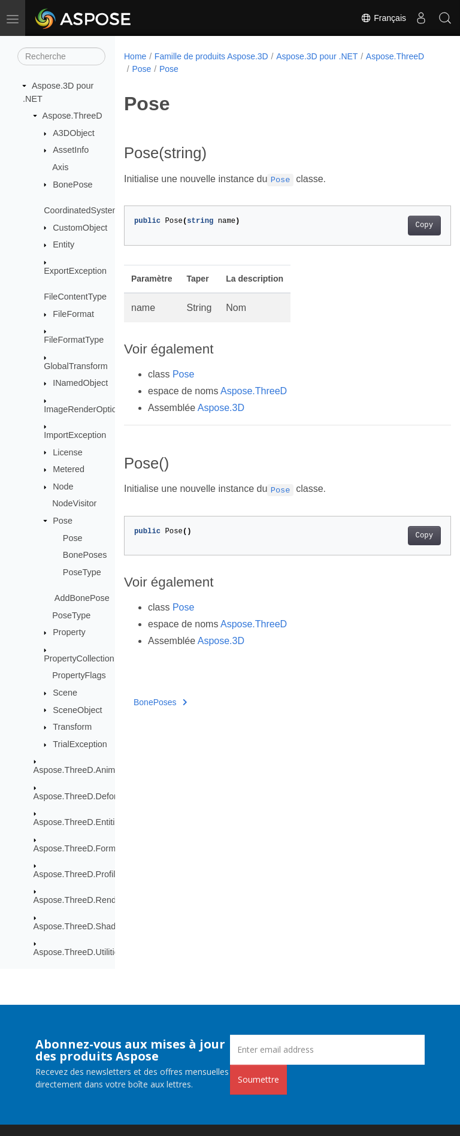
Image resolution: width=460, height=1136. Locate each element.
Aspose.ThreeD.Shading (81, 926)
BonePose (72, 184)
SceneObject (77, 710)
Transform (72, 727)
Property (69, 632)
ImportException (75, 435)
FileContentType (75, 296)
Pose (62, 520)
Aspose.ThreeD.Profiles (79, 874)
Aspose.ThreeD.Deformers (85, 796)
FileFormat (73, 314)
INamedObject (80, 383)
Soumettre (258, 1079)
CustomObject (80, 227)
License (68, 452)
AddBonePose (82, 598)
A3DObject (74, 133)
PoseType (82, 572)
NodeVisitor (74, 503)
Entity (63, 244)
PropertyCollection (79, 658)
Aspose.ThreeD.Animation (84, 770)
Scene (65, 692)
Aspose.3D (221, 408)
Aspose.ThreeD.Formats (81, 848)
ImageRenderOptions (85, 409)
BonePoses (85, 555)
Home (135, 56)
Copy (401, 225)
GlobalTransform (76, 366)
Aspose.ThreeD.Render (79, 900)
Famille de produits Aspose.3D (211, 56)
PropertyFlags (79, 675)
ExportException (75, 271)
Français (383, 18)
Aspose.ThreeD (72, 115)
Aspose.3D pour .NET (317, 56)
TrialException (80, 744)
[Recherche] (61, 56)
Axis (60, 167)
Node (63, 486)
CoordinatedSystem (81, 210)
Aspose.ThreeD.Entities (79, 822)
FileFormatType (74, 340)
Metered (68, 469)
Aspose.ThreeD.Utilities (78, 952)
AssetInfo (71, 150)
